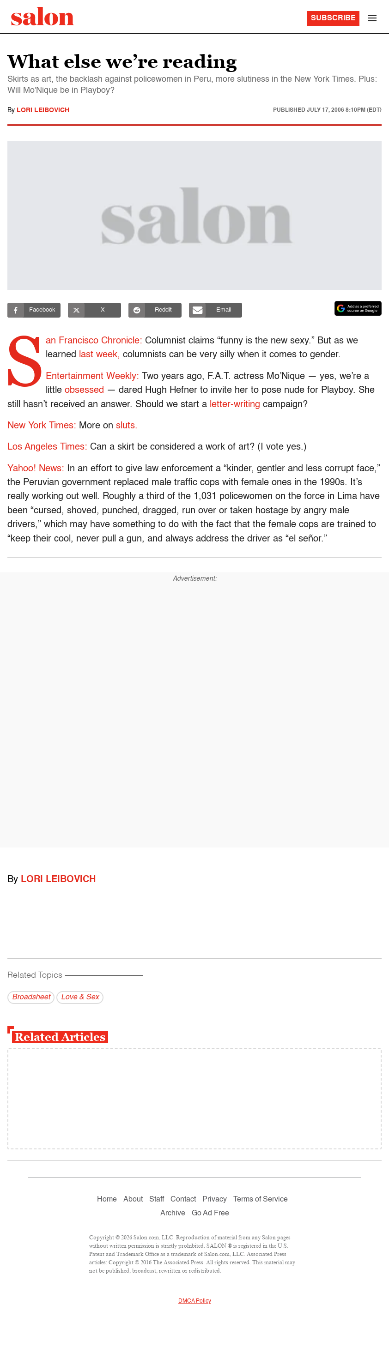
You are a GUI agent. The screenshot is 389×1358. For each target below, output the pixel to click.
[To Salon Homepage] (42, 16)
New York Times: (41, 426)
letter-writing (235, 404)
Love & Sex (80, 997)
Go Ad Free (210, 1213)
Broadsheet (31, 997)
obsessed (82, 390)
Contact (183, 1199)
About (133, 1199)
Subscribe (333, 18)
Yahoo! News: (35, 469)
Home (107, 1199)
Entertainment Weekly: (90, 376)
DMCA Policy (194, 1301)
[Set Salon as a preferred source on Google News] (358, 308)
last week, (101, 355)
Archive (172, 1213)
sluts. (127, 426)
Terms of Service (260, 1199)
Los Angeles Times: (47, 447)
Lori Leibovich (43, 110)
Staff (156, 1199)
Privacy (214, 1199)
